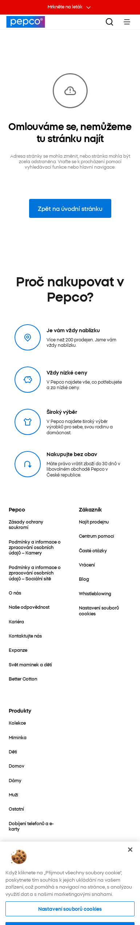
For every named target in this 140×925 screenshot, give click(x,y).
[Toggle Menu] (127, 22)
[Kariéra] (16, 621)
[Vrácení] (87, 564)
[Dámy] (15, 780)
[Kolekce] (17, 722)
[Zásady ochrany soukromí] (35, 524)
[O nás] (15, 592)
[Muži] (13, 794)
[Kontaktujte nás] (25, 635)
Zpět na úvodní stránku (70, 208)
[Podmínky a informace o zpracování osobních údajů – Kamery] (35, 547)
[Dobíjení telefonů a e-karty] (35, 826)
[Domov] (16, 765)
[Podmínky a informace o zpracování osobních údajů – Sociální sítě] (35, 572)
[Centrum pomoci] (96, 535)
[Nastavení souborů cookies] (105, 610)
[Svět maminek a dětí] (30, 664)
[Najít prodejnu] (94, 521)
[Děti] (13, 751)
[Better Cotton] (23, 678)
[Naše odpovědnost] (29, 607)
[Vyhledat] (109, 22)
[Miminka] (18, 737)
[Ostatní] (16, 808)
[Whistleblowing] (95, 593)
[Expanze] (18, 649)
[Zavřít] (130, 860)
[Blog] (84, 578)
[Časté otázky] (93, 550)
